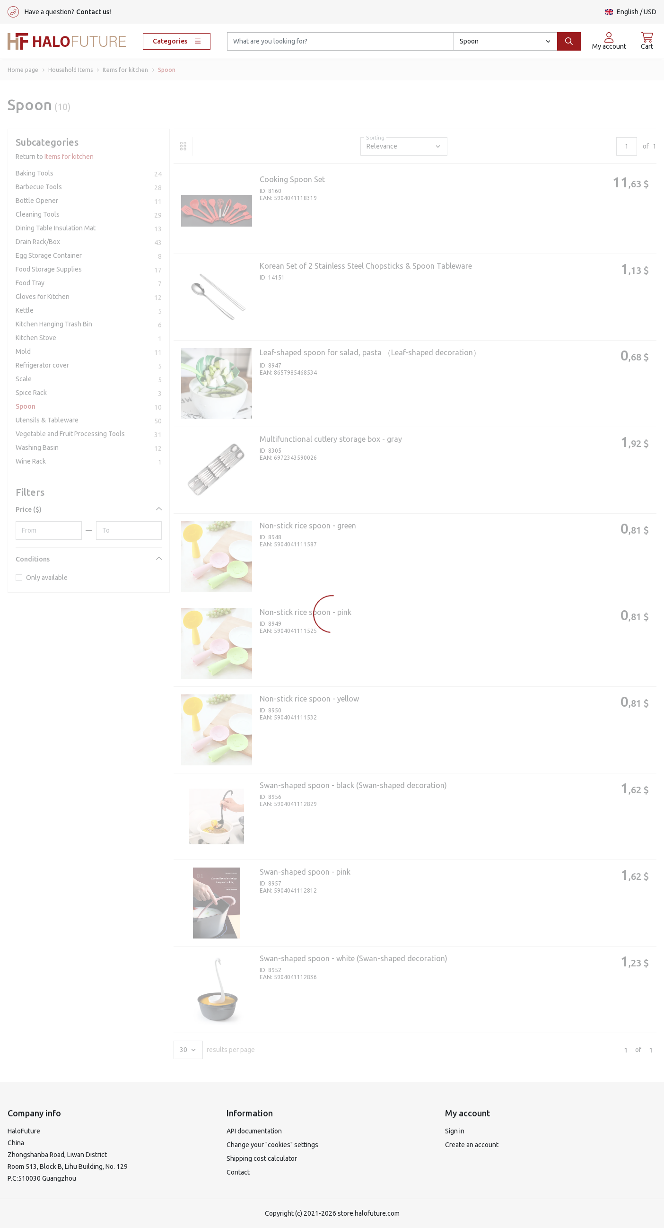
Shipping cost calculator (262, 1158)
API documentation (254, 1131)
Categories (177, 41)
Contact (238, 1172)
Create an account (471, 1145)
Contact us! (93, 12)
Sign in (454, 1131)
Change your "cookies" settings (272, 1145)
